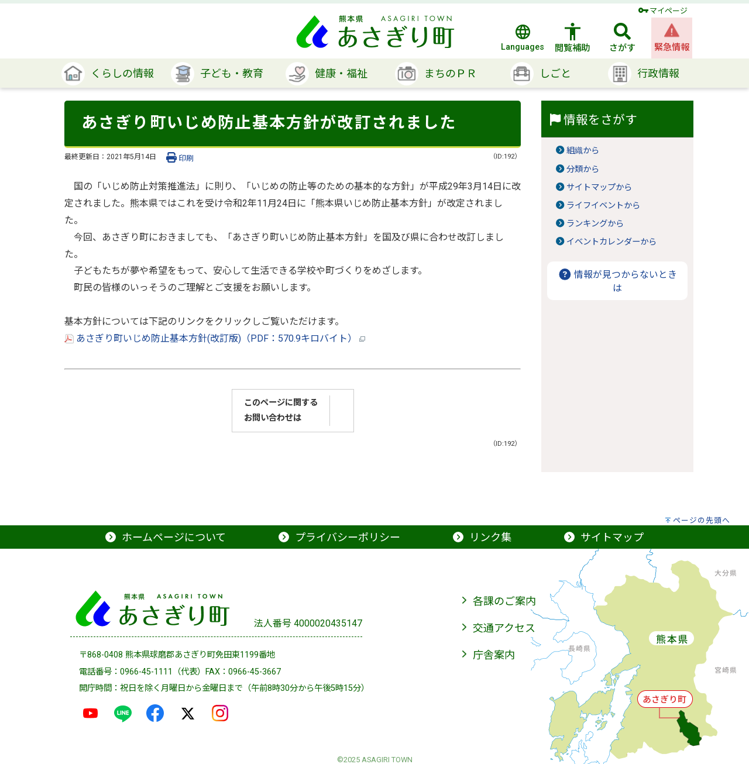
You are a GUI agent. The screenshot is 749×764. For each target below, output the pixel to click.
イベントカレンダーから (611, 242)
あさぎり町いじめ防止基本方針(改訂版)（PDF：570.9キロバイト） (214, 338)
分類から (582, 169)
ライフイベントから (603, 206)
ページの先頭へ (701, 520)
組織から (582, 151)
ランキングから (595, 224)
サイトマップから (599, 187)
